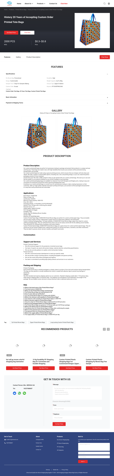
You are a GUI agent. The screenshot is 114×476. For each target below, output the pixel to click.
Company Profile (40, 439)
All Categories (60, 450)
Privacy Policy (65, 469)
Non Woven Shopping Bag (63, 439)
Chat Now (27, 32)
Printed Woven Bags (21, 9)
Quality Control (39, 446)
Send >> (83, 461)
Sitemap (48, 469)
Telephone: (56, 414)
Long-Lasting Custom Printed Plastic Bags (62, 322)
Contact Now (59, 424)
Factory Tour (39, 443)
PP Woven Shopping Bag (63, 443)
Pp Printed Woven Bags (18, 322)
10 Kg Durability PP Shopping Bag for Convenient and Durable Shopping (43, 362)
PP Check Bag (60, 446)
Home (5, 9)
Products (11, 9)
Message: (56, 384)
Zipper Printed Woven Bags (37, 322)
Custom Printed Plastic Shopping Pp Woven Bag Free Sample (96, 362)
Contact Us (38, 449)
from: (54, 405)
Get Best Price (11, 32)
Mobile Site (55, 469)
